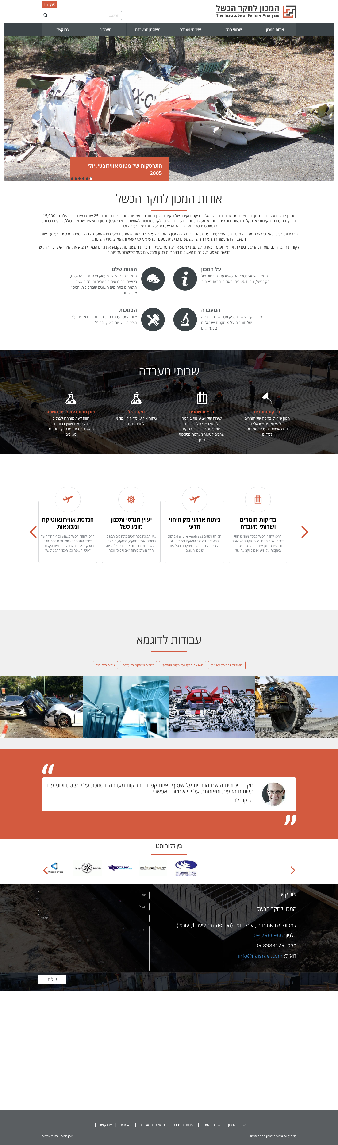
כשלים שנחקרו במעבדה (138, 665)
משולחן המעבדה (147, 29)
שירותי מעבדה (190, 29)
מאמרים (105, 29)
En (49, 4)
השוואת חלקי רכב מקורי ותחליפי (182, 665)
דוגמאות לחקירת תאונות (226, 665)
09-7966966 (268, 935)
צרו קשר (63, 29)
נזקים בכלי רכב (105, 665)
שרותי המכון (232, 29)
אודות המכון (275, 29)
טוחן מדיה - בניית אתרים (58, 1136)
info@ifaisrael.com (260, 955)
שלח (52, 979)
